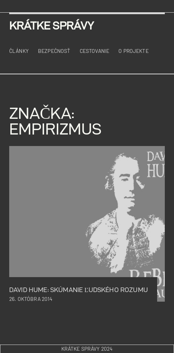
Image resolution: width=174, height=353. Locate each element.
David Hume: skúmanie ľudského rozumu (78, 289)
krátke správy (51, 25)
